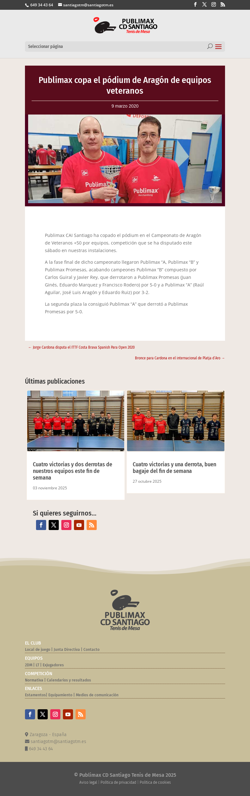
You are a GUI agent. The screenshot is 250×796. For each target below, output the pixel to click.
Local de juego (37, 649)
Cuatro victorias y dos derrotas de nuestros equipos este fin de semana (72, 471)
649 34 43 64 (41, 5)
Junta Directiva (66, 649)
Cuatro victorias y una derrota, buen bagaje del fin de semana (174, 468)
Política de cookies (155, 782)
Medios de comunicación (97, 695)
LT (37, 665)
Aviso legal (88, 782)
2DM (28, 665)
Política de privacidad (118, 782)
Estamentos (35, 695)
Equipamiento (60, 695)
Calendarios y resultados (69, 680)
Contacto (91, 649)
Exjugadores (53, 665)
